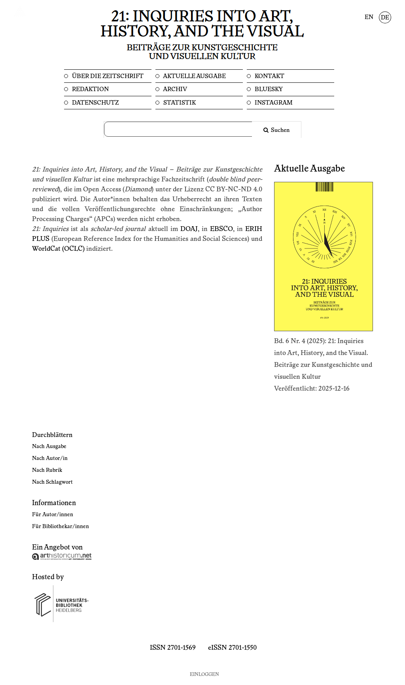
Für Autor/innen (52, 514)
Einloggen (204, 674)
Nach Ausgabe (49, 446)
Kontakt (269, 76)
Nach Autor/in (50, 458)
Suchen (280, 130)
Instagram (273, 102)
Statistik (179, 102)
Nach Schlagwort (52, 482)
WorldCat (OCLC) (58, 248)
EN (369, 17)
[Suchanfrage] (182, 129)
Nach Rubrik (47, 470)
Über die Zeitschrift (107, 76)
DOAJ (189, 229)
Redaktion (90, 89)
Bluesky (268, 89)
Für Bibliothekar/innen (60, 526)
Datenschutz (95, 102)
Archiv (174, 89)
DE (385, 18)
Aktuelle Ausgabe (194, 76)
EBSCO (221, 229)
